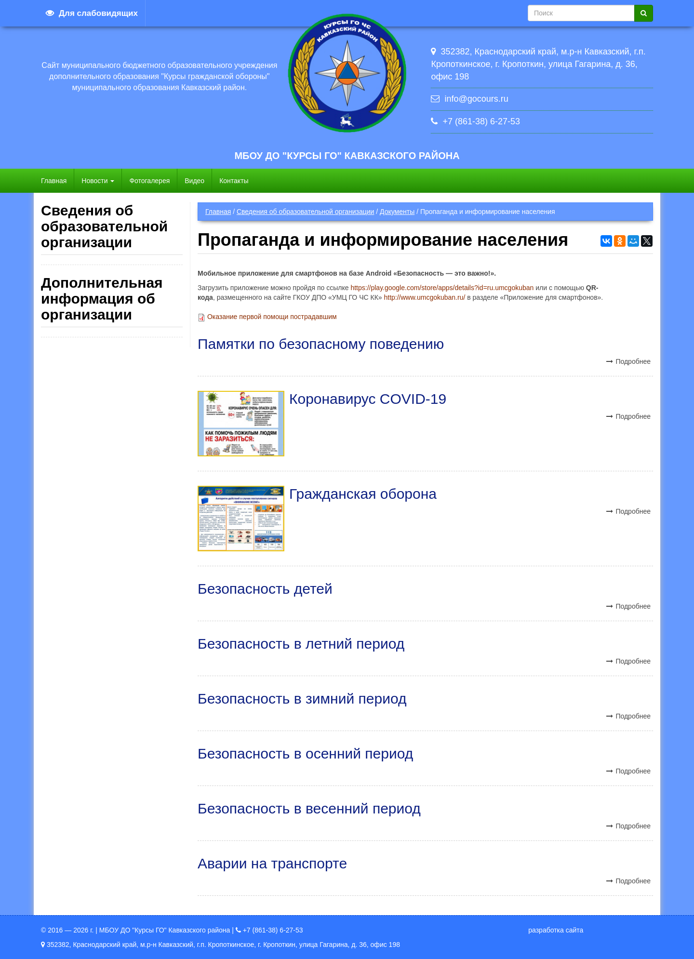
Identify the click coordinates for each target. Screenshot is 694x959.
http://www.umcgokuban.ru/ (424, 297)
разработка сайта (555, 930)
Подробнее (633, 361)
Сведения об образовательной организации (305, 211)
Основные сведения (88, 275)
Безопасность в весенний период (309, 808)
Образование (78, 343)
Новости (97, 181)
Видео (194, 181)
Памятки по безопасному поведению (321, 344)
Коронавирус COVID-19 (367, 399)
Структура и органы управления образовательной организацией (103, 299)
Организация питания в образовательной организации (96, 584)
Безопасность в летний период (301, 644)
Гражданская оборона (363, 494)
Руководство (77, 363)
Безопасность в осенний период (305, 753)
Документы (397, 211)
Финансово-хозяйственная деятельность (94, 476)
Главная (54, 181)
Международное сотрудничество (108, 559)
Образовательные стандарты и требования (101, 613)
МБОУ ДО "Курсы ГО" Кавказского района (346, 155)
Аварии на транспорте (272, 863)
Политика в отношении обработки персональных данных (105, 715)
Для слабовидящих (98, 13)
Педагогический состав (93, 383)
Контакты (233, 181)
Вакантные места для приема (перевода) (100, 505)
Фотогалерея (149, 181)
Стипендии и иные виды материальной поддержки (90, 535)
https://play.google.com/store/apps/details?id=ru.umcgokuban (442, 288)
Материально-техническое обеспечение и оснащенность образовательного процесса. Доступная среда (110, 417)
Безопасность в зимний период (302, 698)
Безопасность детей (265, 589)
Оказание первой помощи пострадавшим (272, 316)
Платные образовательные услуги (110, 451)
